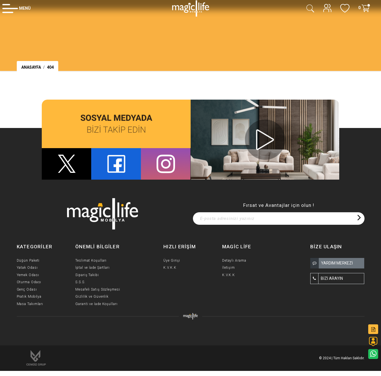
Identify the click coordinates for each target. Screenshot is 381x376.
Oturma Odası (29, 282)
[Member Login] (16, 8)
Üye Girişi (171, 260)
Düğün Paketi (28, 260)
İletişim (228, 268)
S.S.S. (80, 282)
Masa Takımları (30, 304)
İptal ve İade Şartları (92, 268)
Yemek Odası (28, 275)
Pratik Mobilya (29, 297)
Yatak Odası (27, 268)
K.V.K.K (169, 268)
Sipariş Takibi (87, 275)
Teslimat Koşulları (91, 260)
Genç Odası (27, 289)
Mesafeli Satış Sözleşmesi (97, 289)
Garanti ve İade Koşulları (96, 304)
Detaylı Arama (234, 260)
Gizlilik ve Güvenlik (92, 297)
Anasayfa (31, 67)
